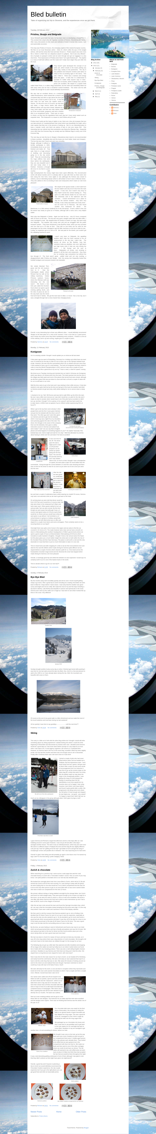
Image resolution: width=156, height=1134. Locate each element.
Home (59, 1112)
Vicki (115, 113)
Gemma (116, 107)
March (97, 91)
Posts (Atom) (43, 1116)
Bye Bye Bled (38, 577)
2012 (95, 63)
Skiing (34, 733)
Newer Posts (36, 1112)
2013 (95, 65)
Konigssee (36, 352)
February (98, 71)
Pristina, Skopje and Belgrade (46, 34)
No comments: (54, 342)
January (97, 68)
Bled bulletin (48, 14)
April (96, 94)
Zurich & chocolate (40, 870)
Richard (116, 110)
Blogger (86, 1128)
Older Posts (81, 1112)
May (96, 96)
